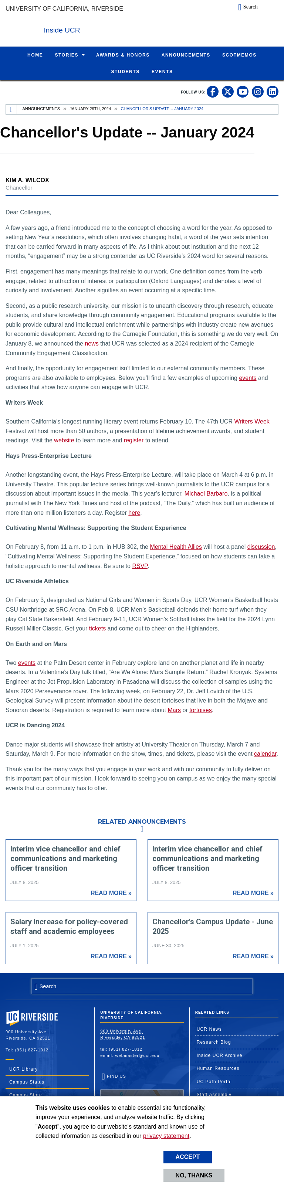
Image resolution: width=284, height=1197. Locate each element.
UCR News (209, 1028)
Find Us (141, 1096)
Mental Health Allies (176, 546)
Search (250, 7)
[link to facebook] (213, 91)
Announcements (41, 108)
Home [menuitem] (35, 54)
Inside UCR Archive (220, 1055)
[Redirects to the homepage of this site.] (11, 109)
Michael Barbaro (206, 493)
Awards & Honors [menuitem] (123, 54)
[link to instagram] (258, 91)
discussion (261, 546)
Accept (188, 1157)
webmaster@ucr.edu (137, 1055)
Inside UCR (96, 29)
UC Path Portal (214, 1081)
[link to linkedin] (272, 91)
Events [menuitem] (162, 71)
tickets (97, 628)
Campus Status (26, 1081)
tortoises (200, 710)
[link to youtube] (242, 91)
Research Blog (214, 1041)
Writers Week (251, 421)
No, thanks (194, 1175)
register (133, 440)
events (247, 377)
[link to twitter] (228, 91)
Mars (174, 710)
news (91, 343)
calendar (265, 753)
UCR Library (23, 1068)
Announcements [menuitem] (186, 54)
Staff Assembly (214, 1094)
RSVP (140, 565)
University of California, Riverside (64, 9)
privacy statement (166, 1136)
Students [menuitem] (125, 71)
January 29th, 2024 (90, 108)
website (64, 440)
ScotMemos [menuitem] (239, 54)
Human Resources (218, 1068)
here (134, 512)
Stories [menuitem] (66, 54)
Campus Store (25, 1094)
